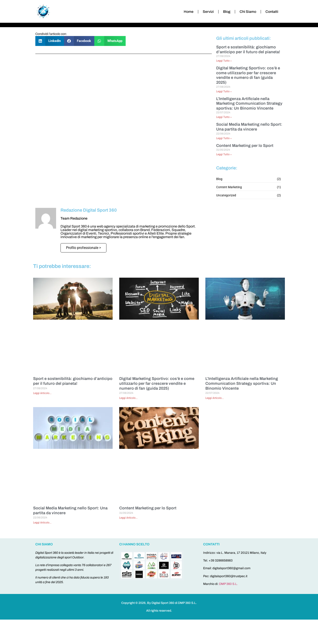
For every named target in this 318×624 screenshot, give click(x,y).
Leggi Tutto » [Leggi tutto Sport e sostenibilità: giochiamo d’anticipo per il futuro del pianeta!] (224, 60)
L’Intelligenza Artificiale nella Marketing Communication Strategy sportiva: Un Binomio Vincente (249, 103)
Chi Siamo (248, 11)
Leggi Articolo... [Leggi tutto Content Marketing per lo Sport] (128, 517)
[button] (49, 41)
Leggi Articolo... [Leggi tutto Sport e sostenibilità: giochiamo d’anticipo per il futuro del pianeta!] (42, 393)
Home (188, 11)
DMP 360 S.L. (228, 584)
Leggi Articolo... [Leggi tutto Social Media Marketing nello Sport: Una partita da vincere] (42, 522)
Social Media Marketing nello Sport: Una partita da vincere (249, 126)
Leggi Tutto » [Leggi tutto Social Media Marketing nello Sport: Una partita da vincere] (224, 138)
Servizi (208, 11)
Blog (226, 11)
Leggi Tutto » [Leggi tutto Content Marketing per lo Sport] (224, 154)
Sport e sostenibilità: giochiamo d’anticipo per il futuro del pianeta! (248, 49)
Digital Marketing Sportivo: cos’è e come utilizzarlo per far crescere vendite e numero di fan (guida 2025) (248, 75)
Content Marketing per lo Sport (244, 145)
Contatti (271, 11)
